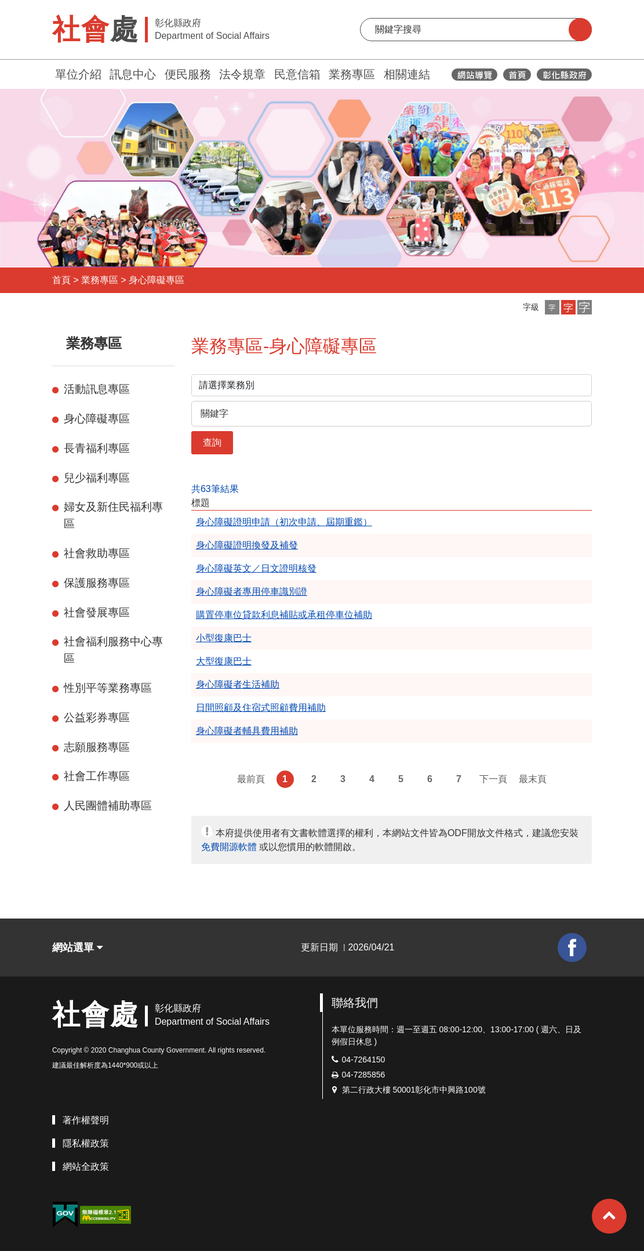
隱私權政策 (86, 1143)
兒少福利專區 (97, 478)
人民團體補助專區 (108, 806)
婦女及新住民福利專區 (113, 515)
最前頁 (251, 779)
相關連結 (407, 74)
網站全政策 (86, 1167)
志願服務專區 (97, 747)
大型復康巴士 (224, 661)
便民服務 (188, 74)
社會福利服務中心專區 (113, 649)
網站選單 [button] (77, 947)
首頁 (61, 280)
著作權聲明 (86, 1120)
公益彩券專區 (97, 717)
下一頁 (493, 779)
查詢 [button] (212, 442)
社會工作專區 (97, 776)
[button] (552, 307)
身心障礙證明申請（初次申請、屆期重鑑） (284, 522)
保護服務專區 (97, 583)
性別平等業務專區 (108, 688)
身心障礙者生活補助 (237, 684)
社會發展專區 (97, 612)
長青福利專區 (97, 448)
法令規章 (242, 74)
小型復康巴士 (224, 638)
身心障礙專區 (156, 280)
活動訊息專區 (97, 389)
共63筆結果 (215, 489)
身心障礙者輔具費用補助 (247, 731)
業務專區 (352, 74)
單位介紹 (78, 74)
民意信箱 (297, 74)
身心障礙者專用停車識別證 (251, 591)
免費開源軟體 (229, 847)
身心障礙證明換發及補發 (247, 545)
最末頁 (533, 779)
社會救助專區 (97, 553)
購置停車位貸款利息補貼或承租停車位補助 (284, 615)
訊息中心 (133, 74)
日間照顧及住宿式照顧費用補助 (261, 708)
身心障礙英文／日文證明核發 (256, 568)
